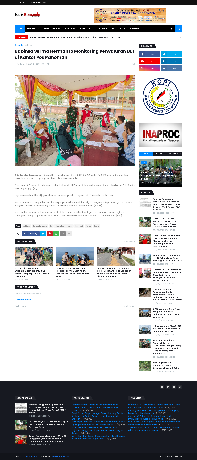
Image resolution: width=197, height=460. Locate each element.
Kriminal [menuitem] (134, 28)
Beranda (19, 45)
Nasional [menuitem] (32, 28)
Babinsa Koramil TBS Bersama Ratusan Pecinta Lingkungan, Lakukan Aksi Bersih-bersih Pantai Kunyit (73, 272)
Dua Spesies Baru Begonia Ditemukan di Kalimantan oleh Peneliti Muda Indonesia (154, 423)
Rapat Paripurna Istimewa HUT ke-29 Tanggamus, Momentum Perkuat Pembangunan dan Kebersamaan (166, 241)
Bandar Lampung (40, 226)
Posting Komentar (23, 299)
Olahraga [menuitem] (101, 28)
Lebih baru (21, 306)
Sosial (96, 226)
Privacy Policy (21, 2)
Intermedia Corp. (61, 456)
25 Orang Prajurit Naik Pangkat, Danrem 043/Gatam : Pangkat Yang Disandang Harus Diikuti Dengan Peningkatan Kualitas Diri (167, 347)
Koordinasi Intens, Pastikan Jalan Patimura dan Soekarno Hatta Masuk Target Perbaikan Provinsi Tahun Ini (96, 407)
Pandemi (79, 226)
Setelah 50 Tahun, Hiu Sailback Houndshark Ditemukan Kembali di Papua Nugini (149, 417)
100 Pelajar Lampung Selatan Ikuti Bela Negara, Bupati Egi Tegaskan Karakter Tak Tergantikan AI (98, 423)
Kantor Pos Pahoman (64, 226)
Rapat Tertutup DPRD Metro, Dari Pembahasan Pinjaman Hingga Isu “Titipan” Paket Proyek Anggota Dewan (97, 430)
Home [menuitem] (20, 28)
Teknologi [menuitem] (85, 28)
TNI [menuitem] (113, 28)
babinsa (29, 45)
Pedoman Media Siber (39, 2)
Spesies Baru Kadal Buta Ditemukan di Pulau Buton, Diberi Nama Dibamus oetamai (153, 429)
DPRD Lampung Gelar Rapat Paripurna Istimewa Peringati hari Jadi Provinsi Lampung (167, 313)
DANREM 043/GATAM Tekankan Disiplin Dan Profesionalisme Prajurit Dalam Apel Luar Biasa (75, 37)
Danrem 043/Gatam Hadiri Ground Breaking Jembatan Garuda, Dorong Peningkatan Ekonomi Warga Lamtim (167, 275)
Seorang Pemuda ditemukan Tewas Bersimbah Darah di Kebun (166, 365)
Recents (160, 153)
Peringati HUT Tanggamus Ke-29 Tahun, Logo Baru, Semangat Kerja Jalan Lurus (167, 258)
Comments (175, 153)
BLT (51, 226)
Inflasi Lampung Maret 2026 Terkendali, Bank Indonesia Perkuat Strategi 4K (167, 329)
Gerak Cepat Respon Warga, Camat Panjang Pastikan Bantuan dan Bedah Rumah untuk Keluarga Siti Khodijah (98, 416)
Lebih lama (129, 306)
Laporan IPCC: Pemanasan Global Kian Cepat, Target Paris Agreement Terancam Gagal (154, 406)
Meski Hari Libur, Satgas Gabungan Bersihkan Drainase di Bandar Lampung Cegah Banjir (98, 437)
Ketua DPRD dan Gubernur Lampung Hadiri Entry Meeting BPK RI (159, 176)
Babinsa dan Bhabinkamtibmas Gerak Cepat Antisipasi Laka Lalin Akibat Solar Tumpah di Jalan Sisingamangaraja (114, 272)
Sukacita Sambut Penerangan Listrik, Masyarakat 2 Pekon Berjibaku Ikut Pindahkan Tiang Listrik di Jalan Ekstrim (167, 294)
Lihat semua (129, 241)
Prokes (88, 226)
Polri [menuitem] (122, 28)
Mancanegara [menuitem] (52, 28)
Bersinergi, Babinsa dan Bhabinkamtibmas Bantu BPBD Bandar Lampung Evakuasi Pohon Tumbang (32, 272)
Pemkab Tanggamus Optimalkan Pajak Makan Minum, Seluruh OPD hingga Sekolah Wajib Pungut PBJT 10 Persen (167, 204)
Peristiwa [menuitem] (69, 28)
